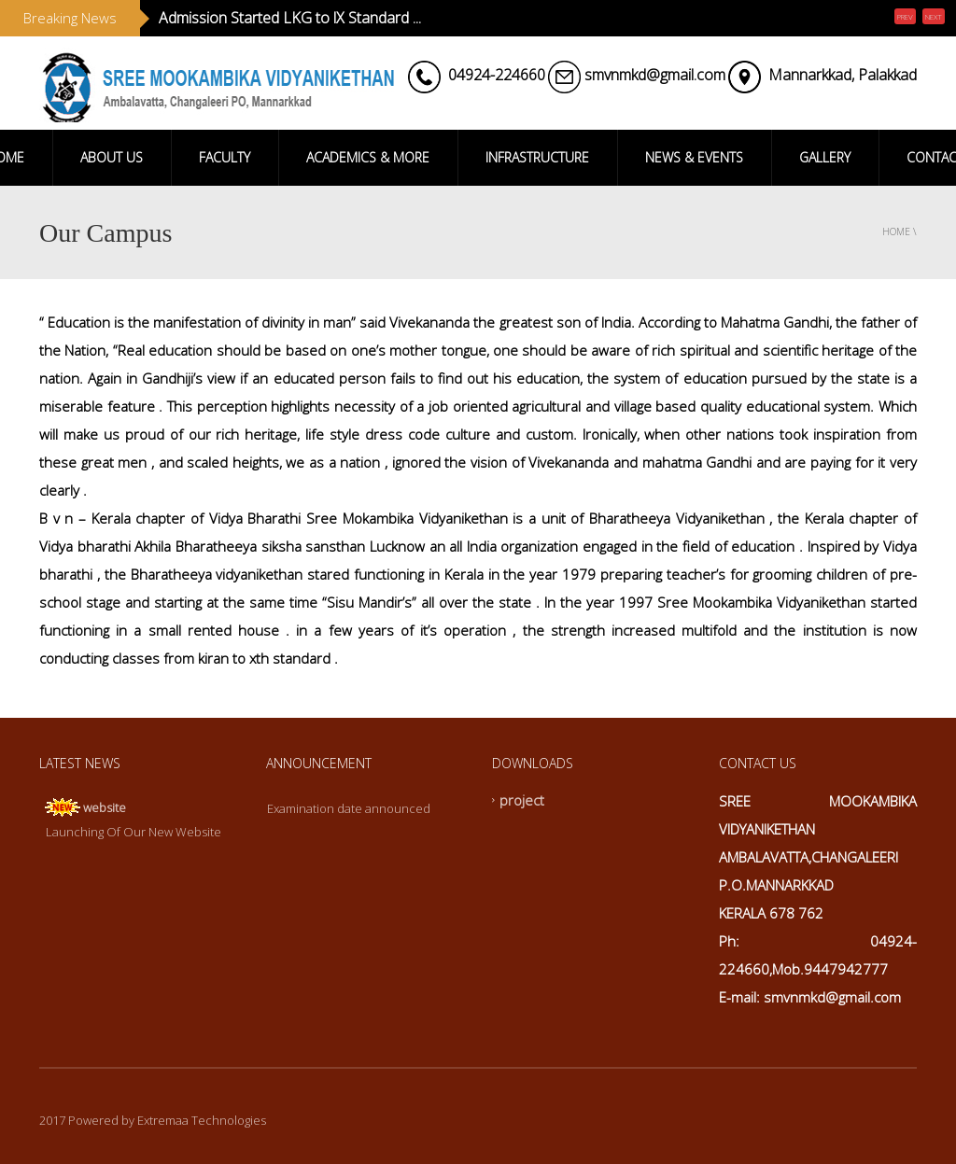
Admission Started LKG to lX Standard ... (290, 17)
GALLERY (825, 157)
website (104, 807)
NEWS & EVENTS (694, 157)
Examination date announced (348, 808)
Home (896, 231)
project (521, 800)
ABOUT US (111, 157)
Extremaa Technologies (201, 1120)
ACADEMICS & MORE (367, 157)
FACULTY (224, 157)
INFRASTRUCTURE (537, 157)
